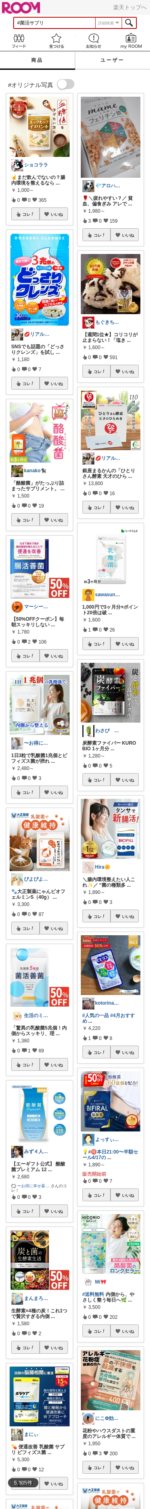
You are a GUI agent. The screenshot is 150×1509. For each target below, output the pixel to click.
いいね (57, 214)
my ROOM (131, 41)
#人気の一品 (95, 1015)
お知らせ (94, 41)
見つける (56, 41)
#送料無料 (93, 1294)
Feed (19, 41)
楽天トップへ (130, 7)
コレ (28, 214)
